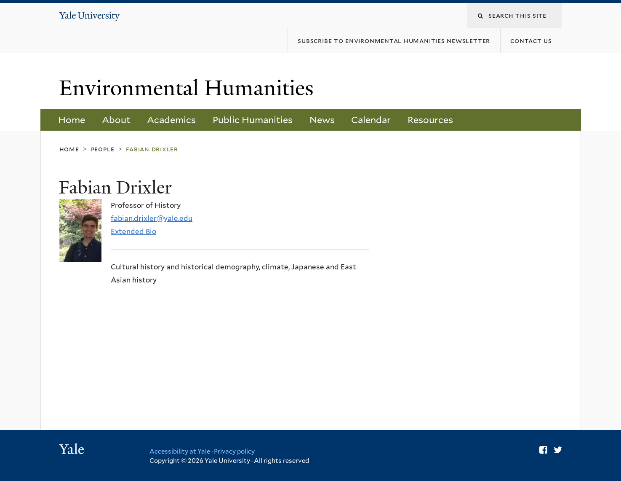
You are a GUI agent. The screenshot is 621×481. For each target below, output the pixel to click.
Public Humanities (253, 119)
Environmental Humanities (189, 88)
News (322, 119)
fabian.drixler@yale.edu (151, 218)
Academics (171, 119)
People (103, 149)
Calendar (371, 119)
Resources (430, 119)
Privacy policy (234, 451)
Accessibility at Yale (179, 451)
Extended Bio (133, 231)
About (116, 119)
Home (71, 119)
